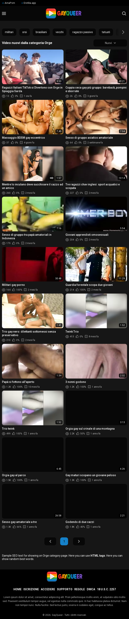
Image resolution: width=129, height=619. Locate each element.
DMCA (91, 589)
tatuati (106, 32)
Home (17, 589)
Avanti (79, 541)
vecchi (60, 32)
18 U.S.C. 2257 (106, 589)
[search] (124, 13)
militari (9, 32)
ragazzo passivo (82, 32)
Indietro (50, 541)
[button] (119, 32)
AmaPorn (8, 3)
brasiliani (41, 32)
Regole (79, 589)
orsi (24, 32)
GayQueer (57, 615)
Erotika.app (28, 3)
